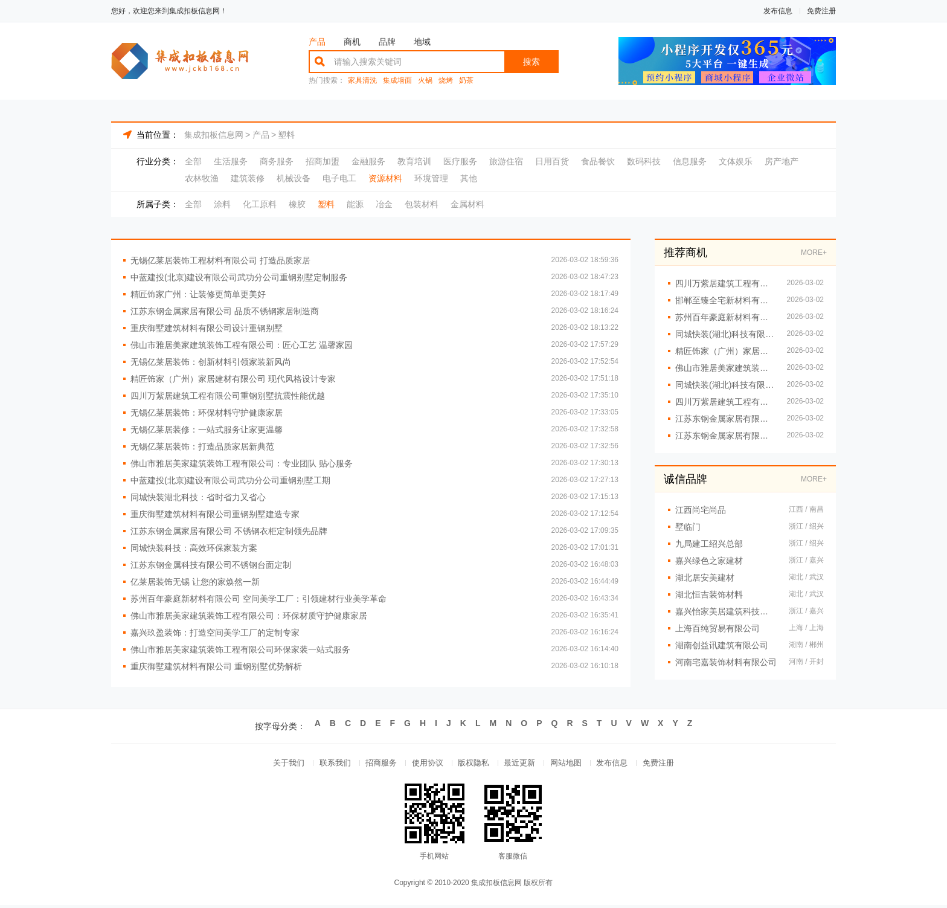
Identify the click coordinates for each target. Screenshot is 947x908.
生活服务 (231, 161)
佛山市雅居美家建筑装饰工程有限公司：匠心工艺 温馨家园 (241, 345)
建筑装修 (248, 178)
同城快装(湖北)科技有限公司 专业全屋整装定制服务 (725, 334)
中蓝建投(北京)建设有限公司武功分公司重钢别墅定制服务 (238, 277)
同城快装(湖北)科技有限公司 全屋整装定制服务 (725, 385)
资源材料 (385, 178)
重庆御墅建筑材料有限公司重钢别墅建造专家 (215, 514)
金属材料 (467, 204)
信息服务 (690, 161)
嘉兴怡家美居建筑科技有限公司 (726, 611)
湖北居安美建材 (704, 577)
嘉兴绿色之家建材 (709, 560)
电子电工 (339, 178)
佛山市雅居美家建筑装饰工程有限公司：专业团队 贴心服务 (241, 463)
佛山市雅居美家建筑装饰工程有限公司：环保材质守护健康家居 (248, 615)
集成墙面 (397, 81)
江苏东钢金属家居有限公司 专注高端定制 (725, 418)
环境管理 (431, 178)
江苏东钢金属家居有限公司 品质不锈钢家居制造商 (224, 311)
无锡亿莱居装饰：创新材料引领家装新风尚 (210, 362)
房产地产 (781, 161)
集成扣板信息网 (213, 135)
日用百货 (552, 161)
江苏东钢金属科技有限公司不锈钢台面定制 (210, 565)
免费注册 (821, 11)
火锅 (425, 81)
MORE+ (814, 252)
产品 (317, 42)
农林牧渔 (202, 178)
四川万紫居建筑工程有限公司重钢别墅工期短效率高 (725, 402)
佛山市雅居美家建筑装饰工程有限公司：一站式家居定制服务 (725, 368)
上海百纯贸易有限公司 (717, 628)
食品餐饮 (598, 161)
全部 (193, 161)
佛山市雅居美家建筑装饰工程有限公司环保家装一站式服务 (240, 649)
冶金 (384, 204)
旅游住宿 (506, 161)
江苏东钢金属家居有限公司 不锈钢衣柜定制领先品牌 (228, 531)
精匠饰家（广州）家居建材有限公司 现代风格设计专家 (233, 379)
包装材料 (421, 204)
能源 (355, 204)
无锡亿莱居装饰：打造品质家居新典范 (202, 446)
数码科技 (644, 161)
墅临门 (688, 527)
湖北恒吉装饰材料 (709, 594)
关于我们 (275, 764)
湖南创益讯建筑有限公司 (721, 645)
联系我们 (325, 764)
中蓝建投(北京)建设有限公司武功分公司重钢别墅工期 (230, 480)
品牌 (387, 42)
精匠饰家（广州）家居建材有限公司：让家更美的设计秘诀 (725, 351)
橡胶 (297, 204)
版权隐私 (473, 764)
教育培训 (414, 161)
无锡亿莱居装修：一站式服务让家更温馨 (206, 429)
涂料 (222, 204)
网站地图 (572, 764)
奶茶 (466, 81)
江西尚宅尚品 (700, 510)
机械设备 (293, 178)
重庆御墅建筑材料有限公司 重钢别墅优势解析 (216, 666)
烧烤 (445, 81)
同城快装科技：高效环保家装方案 (193, 548)
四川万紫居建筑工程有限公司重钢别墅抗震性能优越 (227, 396)
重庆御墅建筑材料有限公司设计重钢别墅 (206, 328)
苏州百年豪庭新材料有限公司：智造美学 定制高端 (725, 317)
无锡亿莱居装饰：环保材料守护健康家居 (206, 412)
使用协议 (424, 764)
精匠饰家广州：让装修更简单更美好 (198, 294)
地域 (422, 42)
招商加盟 (322, 161)
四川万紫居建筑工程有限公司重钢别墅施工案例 (725, 283)
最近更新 (523, 764)
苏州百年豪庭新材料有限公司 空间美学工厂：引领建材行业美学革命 (258, 599)
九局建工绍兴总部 (709, 544)
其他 (468, 178)
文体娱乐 (736, 161)
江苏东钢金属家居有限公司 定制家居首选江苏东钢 (725, 435)
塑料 (286, 135)
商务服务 (277, 161)
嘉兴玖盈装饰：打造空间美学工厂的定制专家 (215, 632)
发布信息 (777, 11)
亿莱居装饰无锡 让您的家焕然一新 (195, 582)
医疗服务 (460, 161)
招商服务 (374, 764)
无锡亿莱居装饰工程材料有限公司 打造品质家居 (220, 260)
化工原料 (260, 204)
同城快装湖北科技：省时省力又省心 (198, 497)
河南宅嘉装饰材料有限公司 (726, 662)
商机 (352, 42)
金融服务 (368, 161)
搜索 (531, 61)
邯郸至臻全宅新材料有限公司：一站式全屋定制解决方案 (725, 300)
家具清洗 (362, 81)
